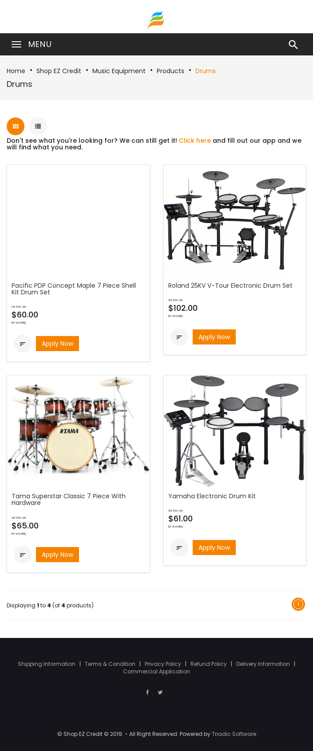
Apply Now (57, 343)
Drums (205, 70)
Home (16, 70)
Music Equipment (119, 70)
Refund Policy (209, 664)
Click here (195, 140)
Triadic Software (234, 734)
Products (170, 70)
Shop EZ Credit (58, 70)
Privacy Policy (163, 664)
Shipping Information (47, 664)
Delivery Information (263, 664)
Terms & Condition (111, 664)
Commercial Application (156, 671)
